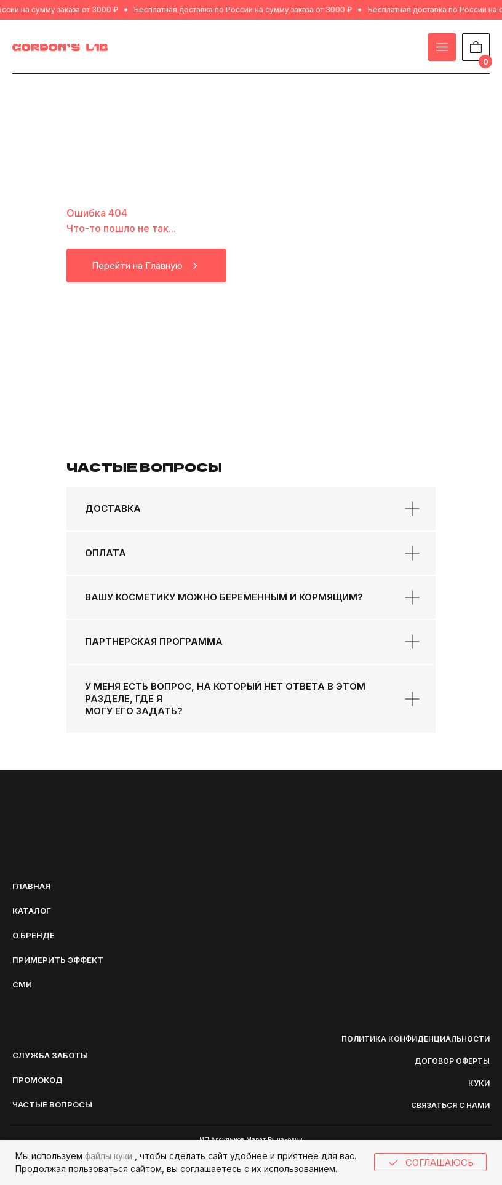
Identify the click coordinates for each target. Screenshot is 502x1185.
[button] (61, 1055)
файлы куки (108, 1156)
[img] (60, 47)
